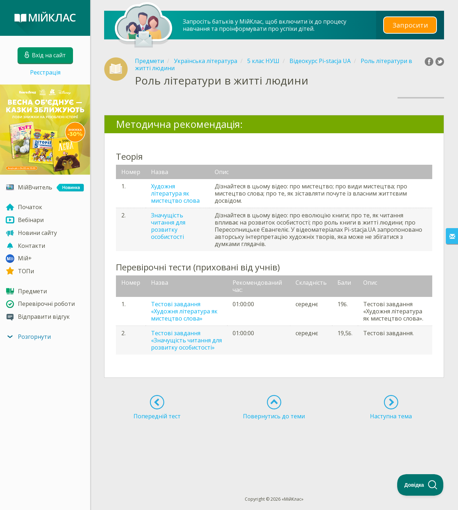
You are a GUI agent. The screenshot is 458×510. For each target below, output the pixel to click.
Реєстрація (45, 72)
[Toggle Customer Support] (420, 485)
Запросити (410, 24)
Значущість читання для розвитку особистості (168, 226)
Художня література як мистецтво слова (175, 193)
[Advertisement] (274, 445)
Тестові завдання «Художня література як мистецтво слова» (184, 311)
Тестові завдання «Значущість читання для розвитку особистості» (186, 340)
